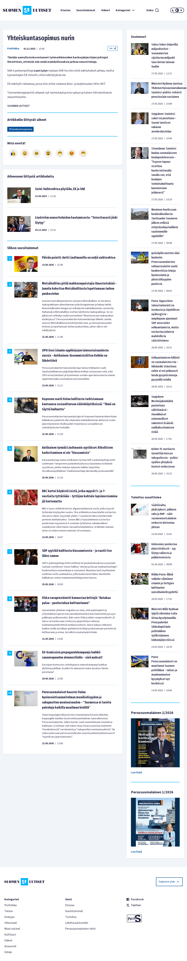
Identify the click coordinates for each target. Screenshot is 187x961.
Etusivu (65, 10)
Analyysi (9, 917)
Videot (105, 10)
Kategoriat (126, 10)
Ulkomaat (10, 923)
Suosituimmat (85, 10)
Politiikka (13, 48)
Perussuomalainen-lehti (80, 929)
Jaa (112, 48)
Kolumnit (10, 946)
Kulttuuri (10, 935)
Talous (8, 911)
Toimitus (71, 917)
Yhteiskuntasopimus (20, 129)
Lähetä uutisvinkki (76, 923)
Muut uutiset (12, 929)
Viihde (8, 952)
